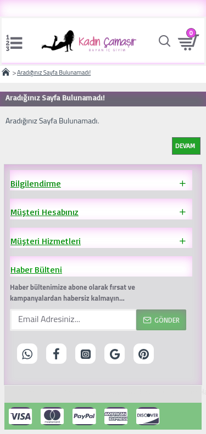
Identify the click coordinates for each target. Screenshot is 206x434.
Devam (185, 146)
